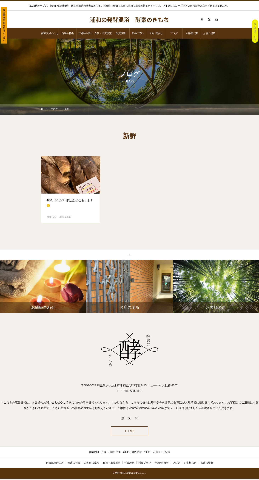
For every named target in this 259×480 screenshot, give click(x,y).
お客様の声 (191, 33)
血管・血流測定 (103, 33)
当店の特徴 (67, 33)
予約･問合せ (156, 33)
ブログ (174, 33)
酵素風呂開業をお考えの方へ (4, 25)
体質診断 (121, 33)
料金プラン (138, 33)
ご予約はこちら (255, 31)
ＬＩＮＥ (129, 431)
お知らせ (51, 216)
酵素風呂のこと (50, 33)
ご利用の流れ (85, 33)
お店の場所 (209, 33)
